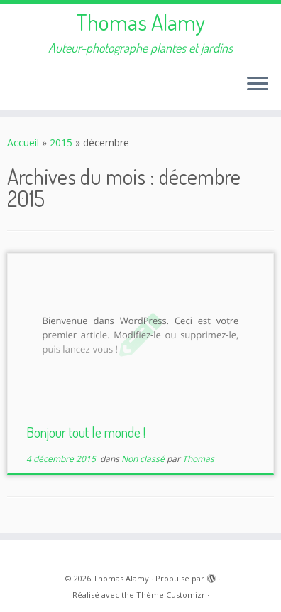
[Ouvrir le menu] (257, 84)
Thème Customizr (170, 594)
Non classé (144, 459)
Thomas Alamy (140, 22)
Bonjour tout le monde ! (85, 432)
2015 (61, 142)
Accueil (23, 142)
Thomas (198, 459)
